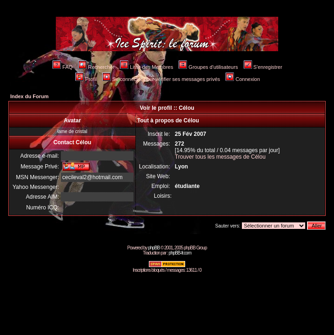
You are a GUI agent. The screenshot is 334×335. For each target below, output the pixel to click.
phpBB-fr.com (179, 252)
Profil (86, 79)
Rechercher (96, 67)
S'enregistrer (263, 67)
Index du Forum (29, 96)
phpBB (154, 247)
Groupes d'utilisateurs (208, 67)
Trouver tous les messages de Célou (220, 157)
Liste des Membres (146, 67)
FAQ (63, 67)
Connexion (243, 79)
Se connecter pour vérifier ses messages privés (161, 79)
